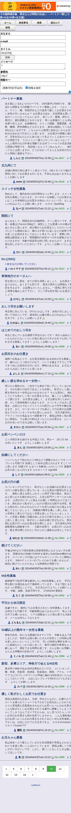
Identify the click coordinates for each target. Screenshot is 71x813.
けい (18, 252)
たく (18, 595)
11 (60, 768)
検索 (39, 22)
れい (18, 568)
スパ (19, 686)
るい (18, 346)
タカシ (17, 427)
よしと (16, 373)
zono (19, 181)
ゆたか (16, 538)
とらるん (16, 622)
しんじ (17, 158)
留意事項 (23, 22)
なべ (18, 208)
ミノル (17, 656)
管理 (7, 27)
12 (6, 774)
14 (24, 774)
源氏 (19, 730)
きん (19, 447)
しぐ (17, 474)
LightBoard (35, 785)
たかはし (15, 322)
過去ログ (55, 22)
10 (51, 768)
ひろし (17, 299)
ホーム (7, 22)
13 (15, 774)
